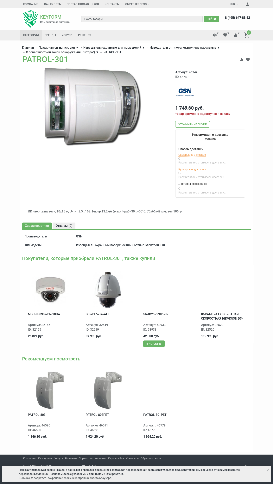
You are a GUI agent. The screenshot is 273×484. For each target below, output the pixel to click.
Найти (211, 19)
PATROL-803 (37, 415)
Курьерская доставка (192, 169)
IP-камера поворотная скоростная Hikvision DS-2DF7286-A (222, 318)
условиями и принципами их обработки (97, 473)
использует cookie (43, 469)
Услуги (67, 35)
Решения (84, 35)
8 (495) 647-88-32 (237, 18)
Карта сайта (116, 458)
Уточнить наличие (192, 124)
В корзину (154, 343)
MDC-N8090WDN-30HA (44, 314)
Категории (31, 35)
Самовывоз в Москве (192, 154)
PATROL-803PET (97, 415)
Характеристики (37, 226)
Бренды (50, 35)
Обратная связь (137, 4)
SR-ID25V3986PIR (155, 314)
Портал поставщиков (83, 4)
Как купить (52, 4)
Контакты (112, 4)
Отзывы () (64, 226)
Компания (30, 4)
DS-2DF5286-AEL (98, 314)
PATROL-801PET (155, 415)
